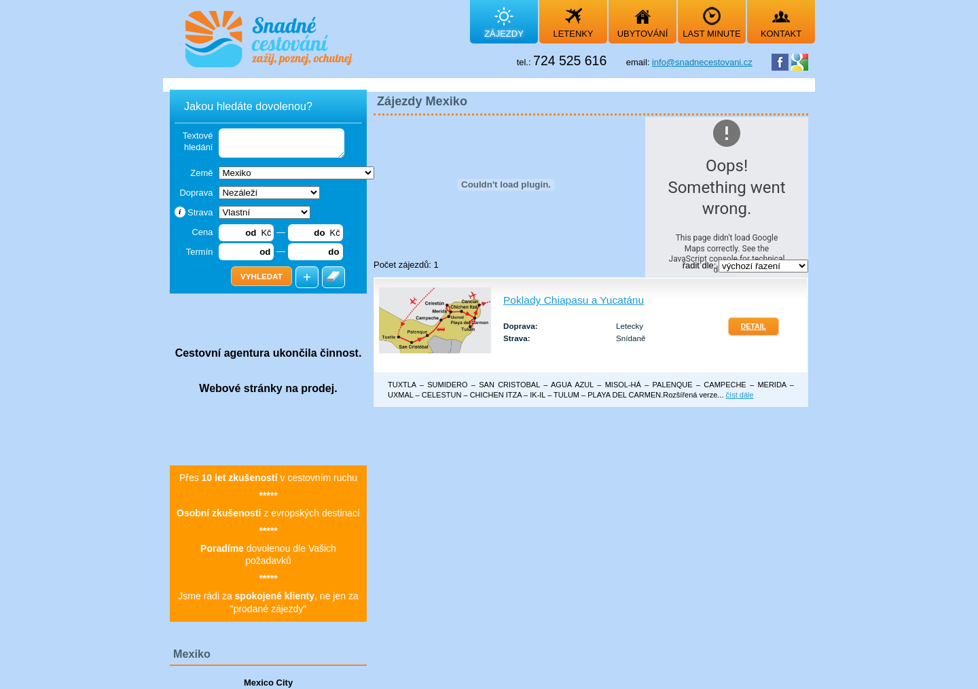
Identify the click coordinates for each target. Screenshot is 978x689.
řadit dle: (701, 265)
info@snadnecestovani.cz (702, 62)
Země (201, 173)
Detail (753, 326)
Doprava (196, 193)
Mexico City (268, 682)
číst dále (740, 395)
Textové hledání (198, 141)
